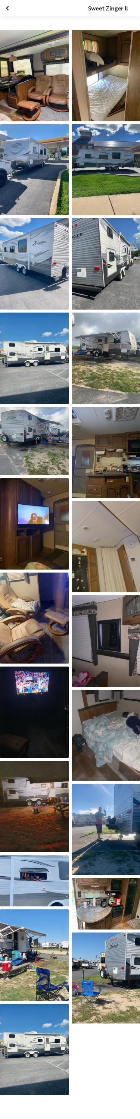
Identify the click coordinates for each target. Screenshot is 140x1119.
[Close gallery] (8, 8)
